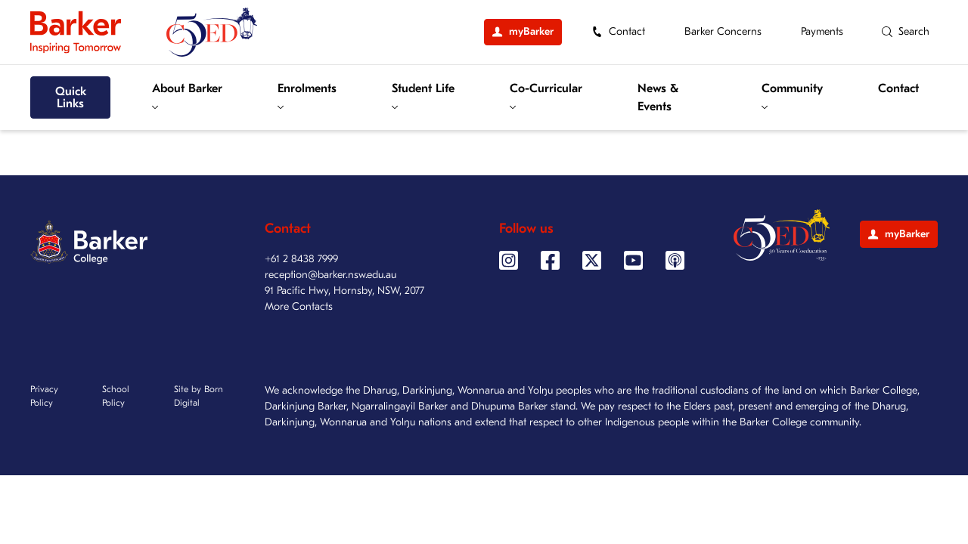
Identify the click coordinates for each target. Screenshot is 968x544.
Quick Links (70, 97)
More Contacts (299, 306)
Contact (898, 88)
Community (792, 96)
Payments (822, 31)
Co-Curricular (546, 96)
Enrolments (307, 96)
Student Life (423, 96)
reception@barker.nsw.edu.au (330, 274)
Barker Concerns (723, 31)
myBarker (898, 233)
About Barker (187, 96)
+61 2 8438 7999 (301, 258)
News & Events (658, 97)
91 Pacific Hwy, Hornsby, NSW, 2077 (344, 290)
